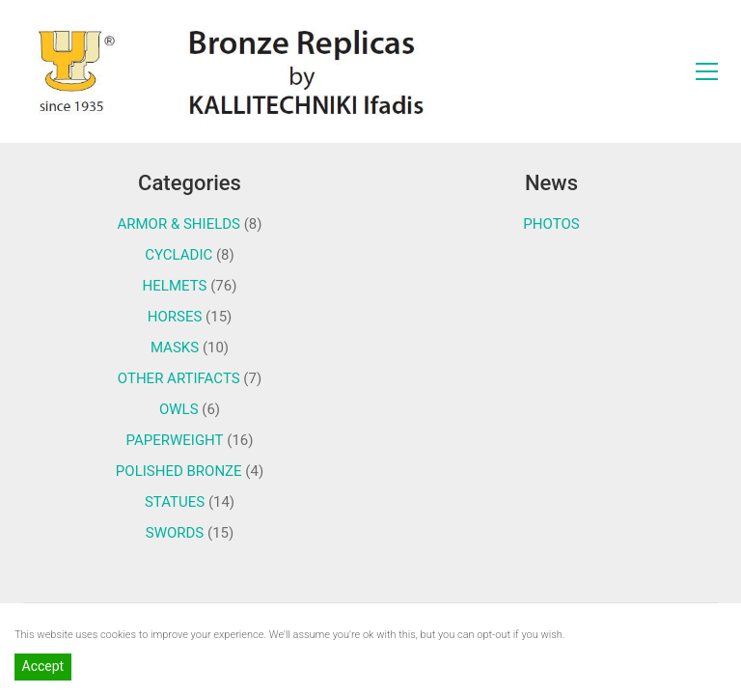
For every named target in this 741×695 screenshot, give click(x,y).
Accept (43, 666)
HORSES (175, 316)
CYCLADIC (178, 255)
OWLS (179, 409)
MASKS (175, 347)
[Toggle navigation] (707, 71)
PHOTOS (551, 224)
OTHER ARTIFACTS (179, 378)
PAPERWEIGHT (175, 440)
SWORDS (175, 533)
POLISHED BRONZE (179, 471)
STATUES (175, 502)
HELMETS (175, 285)
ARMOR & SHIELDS (178, 224)
